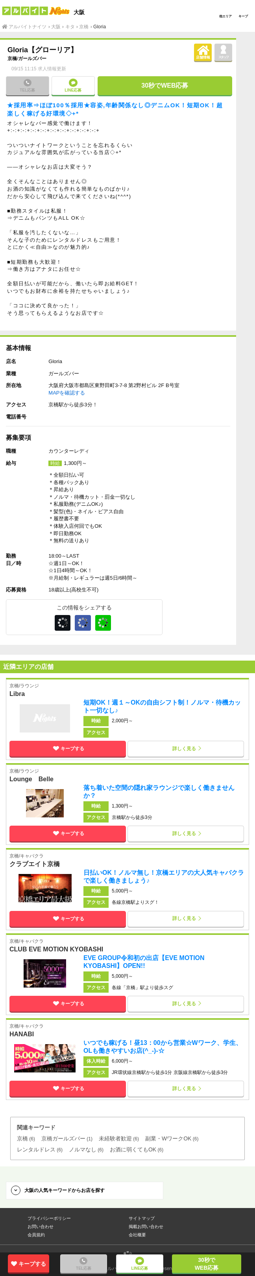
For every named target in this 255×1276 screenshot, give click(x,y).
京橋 (12, 58)
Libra (17, 694)
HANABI (21, 1034)
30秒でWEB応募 (164, 85)
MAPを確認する (66, 393)
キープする (67, 748)
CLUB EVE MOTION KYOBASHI (56, 949)
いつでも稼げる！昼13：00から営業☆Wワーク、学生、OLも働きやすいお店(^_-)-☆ (162, 1046)
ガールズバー (32, 58)
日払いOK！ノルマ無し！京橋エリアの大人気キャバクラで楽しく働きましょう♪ (163, 876)
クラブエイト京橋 (34, 864)
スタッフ (223, 51)
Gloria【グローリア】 (42, 50)
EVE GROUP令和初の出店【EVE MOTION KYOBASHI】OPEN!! (144, 962)
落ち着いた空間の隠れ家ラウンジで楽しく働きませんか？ (159, 791)
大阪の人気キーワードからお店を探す (64, 1190)
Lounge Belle (31, 779)
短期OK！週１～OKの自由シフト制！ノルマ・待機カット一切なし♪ (162, 706)
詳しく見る (184, 748)
